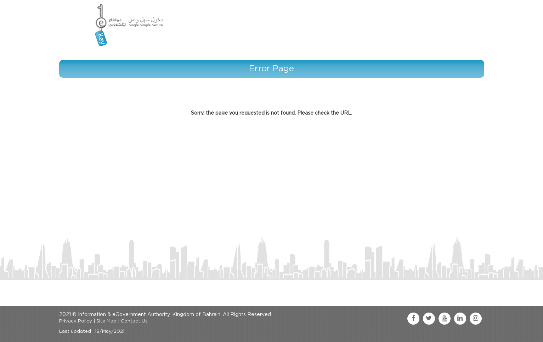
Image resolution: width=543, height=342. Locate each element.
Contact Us (134, 321)
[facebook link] (413, 319)
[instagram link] (476, 319)
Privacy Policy (75, 321)
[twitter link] (429, 319)
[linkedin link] (460, 319)
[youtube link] (445, 319)
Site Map (106, 321)
